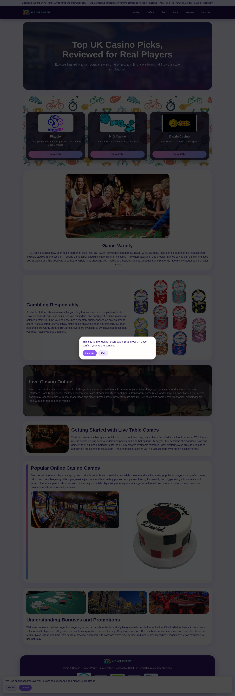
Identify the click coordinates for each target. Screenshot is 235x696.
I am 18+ (89, 353)
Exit (103, 353)
